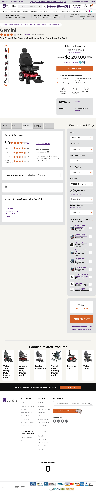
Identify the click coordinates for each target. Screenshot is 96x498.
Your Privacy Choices (27, 422)
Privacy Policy (17, 486)
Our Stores (41, 413)
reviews (26, 34)
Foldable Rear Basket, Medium (81, 235)
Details (77, 101)
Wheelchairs (33, 11)
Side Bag (78, 283)
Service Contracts (26, 437)
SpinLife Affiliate (43, 426)
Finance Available (26, 416)
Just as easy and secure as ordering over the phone (82, 328)
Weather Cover (81, 243)
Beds (41, 11)
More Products (76, 11)
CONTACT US (70, 387)
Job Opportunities (43, 419)
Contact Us (41, 403)
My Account (24, 403)
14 (28, 143)
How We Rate (42, 446)
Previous (6, 45)
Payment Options (26, 413)
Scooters (5, 11)
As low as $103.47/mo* (71, 62)
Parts (8, 217)
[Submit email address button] (90, 404)
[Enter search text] (30, 6)
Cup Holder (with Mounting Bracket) (82, 275)
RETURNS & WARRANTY (37, 125)
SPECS (14, 125)
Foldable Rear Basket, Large (80, 226)
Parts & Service (66, 11)
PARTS (46, 125)
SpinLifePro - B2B (43, 422)
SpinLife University (43, 442)
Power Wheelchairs (15, 11)
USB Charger (80, 289)
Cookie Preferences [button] (27, 426)
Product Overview (75, 53)
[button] (90, 228)
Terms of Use (23, 486)
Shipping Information (27, 406)
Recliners (25, 11)
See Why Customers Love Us (12, 2)
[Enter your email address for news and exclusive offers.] (73, 403)
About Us (41, 406)
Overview (9, 208)
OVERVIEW (4, 125)
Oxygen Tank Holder (80, 259)
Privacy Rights (25, 419)
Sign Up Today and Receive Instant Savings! (48, 2)
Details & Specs (12, 211)
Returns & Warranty (13, 214)
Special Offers (42, 439)
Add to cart (82, 319)
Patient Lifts (47, 11)
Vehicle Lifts (56, 11)
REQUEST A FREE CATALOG (64, 411)
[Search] (40, 6)
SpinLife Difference (44, 409)
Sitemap (40, 449)
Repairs (23, 441)
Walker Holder (80, 267)
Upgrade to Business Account (83, 2)
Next (6, 85)
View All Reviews (43, 144)
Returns (23, 409)
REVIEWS (26, 125)
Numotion (41, 436)
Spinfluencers (42, 416)
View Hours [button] (77, 7)
